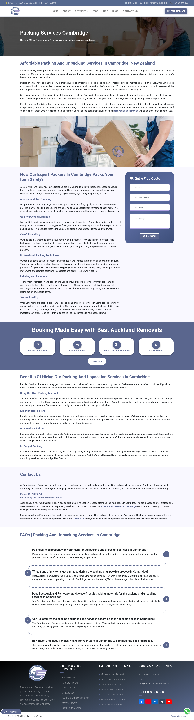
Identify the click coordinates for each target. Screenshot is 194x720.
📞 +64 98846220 (179, 3)
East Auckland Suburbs (112, 694)
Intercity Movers (69, 703)
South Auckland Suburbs (113, 699)
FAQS (95, 11)
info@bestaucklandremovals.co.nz (44, 497)
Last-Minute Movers (71, 708)
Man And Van (67, 693)
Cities (32, 40)
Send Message (150, 236)
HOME (54, 11)
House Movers (68, 677)
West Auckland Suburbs (112, 689)
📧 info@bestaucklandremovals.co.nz (146, 3)
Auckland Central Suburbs (113, 679)
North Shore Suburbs (111, 684)
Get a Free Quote (11, 712)
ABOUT (67, 11)
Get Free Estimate (176, 11)
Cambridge (43, 40)
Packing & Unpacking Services (76, 698)
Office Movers (68, 687)
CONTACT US (130, 11)
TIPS (105, 11)
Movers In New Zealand (112, 674)
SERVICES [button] (81, 11)
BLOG (115, 11)
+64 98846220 (35, 494)
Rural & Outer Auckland (112, 704)
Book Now (97, 361)
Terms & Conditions (178, 716)
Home (23, 40)
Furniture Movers (69, 682)
